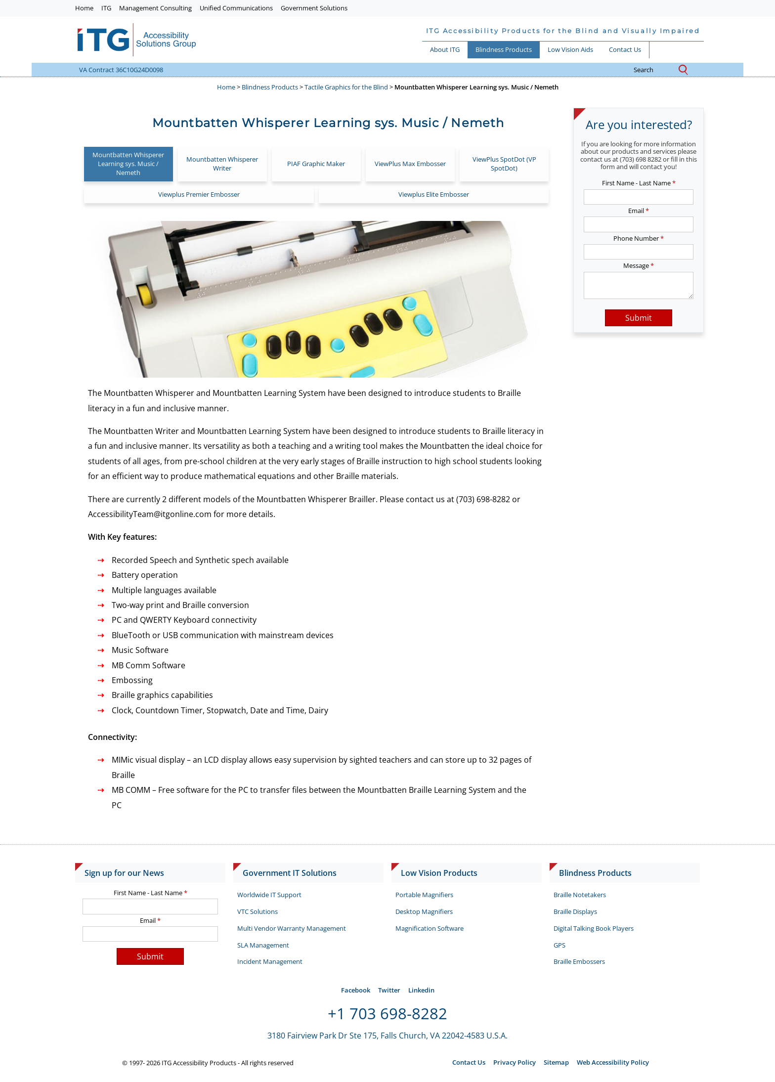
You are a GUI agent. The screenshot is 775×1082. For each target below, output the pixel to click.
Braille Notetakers (580, 894)
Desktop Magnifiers (424, 911)
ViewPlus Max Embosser (410, 163)
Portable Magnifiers (424, 894)
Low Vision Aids (570, 49)
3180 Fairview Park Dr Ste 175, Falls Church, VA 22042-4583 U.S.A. (387, 1035)
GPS (559, 945)
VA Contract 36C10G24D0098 (121, 69)
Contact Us (625, 49)
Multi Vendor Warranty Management (291, 928)
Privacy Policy (514, 1062)
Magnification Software (429, 928)
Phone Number (638, 238)
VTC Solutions (257, 911)
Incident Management (269, 961)
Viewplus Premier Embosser (199, 194)
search (651, 70)
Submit (638, 317)
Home (84, 7)
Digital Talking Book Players (594, 928)
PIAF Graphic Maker (316, 163)
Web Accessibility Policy (613, 1062)
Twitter (389, 990)
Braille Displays (575, 911)
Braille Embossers (579, 961)
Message (638, 265)
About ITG (445, 49)
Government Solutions (314, 7)
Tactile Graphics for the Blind (346, 87)
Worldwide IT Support (269, 894)
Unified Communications (236, 7)
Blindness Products (503, 49)
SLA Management (263, 945)
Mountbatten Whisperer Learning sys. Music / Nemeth (128, 163)
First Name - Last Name (639, 182)
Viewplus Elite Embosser (433, 194)
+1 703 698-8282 (387, 1013)
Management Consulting (155, 7)
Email (638, 210)
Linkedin (421, 990)
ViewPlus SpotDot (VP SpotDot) (504, 164)
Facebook (355, 990)
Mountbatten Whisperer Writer (222, 164)
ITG (106, 7)
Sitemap (556, 1062)
